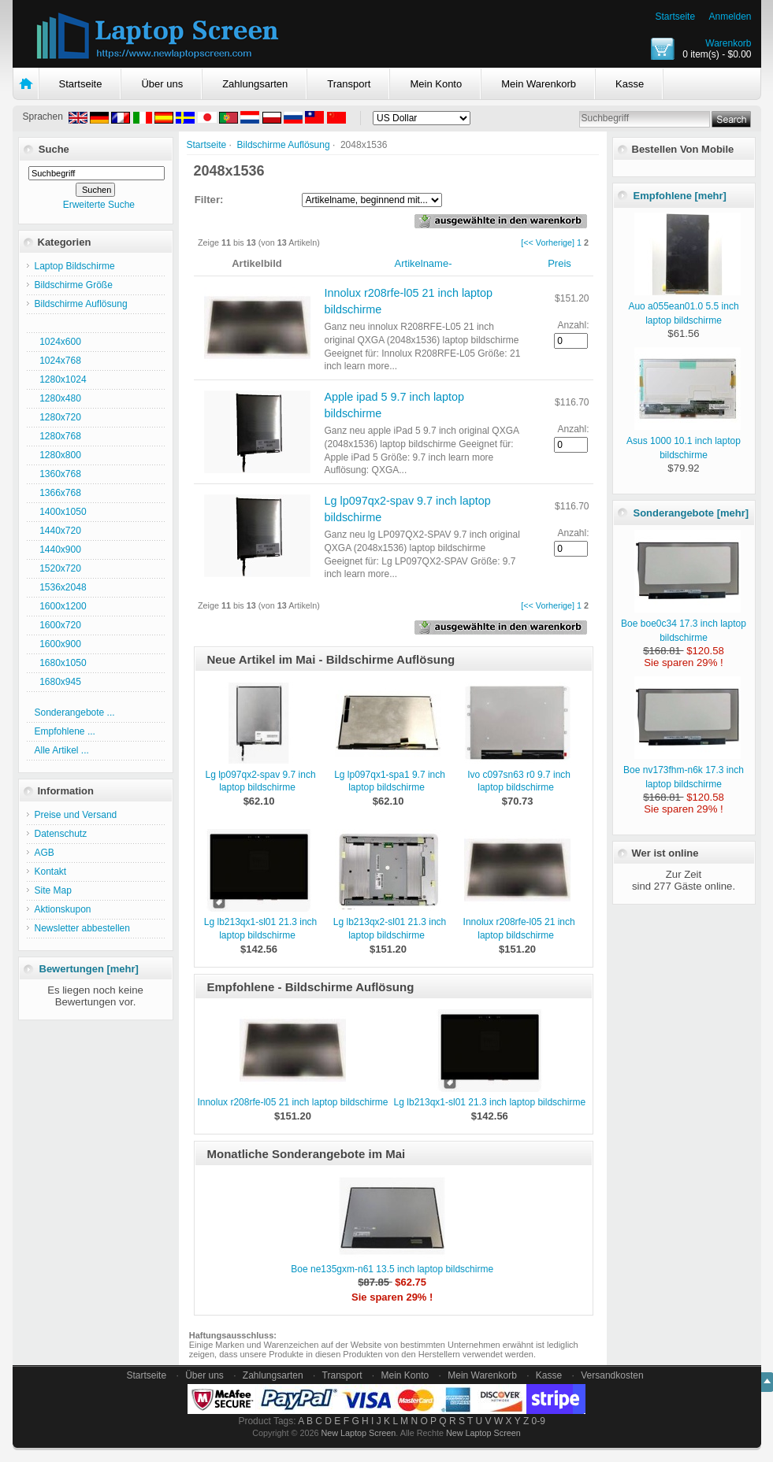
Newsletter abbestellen (82, 928)
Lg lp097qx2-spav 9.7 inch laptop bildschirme (260, 781)
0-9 (538, 1421)
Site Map (53, 890)
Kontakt (51, 871)
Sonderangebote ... (75, 712)
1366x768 (58, 492)
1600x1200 (61, 606)
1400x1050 (61, 511)
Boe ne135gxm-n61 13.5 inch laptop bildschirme (392, 1269)
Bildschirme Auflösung (283, 144)
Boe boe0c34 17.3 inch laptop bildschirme (683, 623)
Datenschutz (61, 833)
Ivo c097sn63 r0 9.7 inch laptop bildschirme (518, 781)
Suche (54, 149)
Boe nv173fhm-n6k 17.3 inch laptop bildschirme (683, 770)
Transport (348, 84)
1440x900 (58, 549)
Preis (559, 263)
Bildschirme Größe (74, 285)
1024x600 (58, 341)
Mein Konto (436, 84)
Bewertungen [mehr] (89, 969)
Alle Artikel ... (62, 750)
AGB (44, 852)
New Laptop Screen (358, 1433)
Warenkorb (728, 43)
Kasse (629, 84)
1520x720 (58, 568)
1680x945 (58, 681)
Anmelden (729, 16)
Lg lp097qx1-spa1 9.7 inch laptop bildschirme (389, 781)
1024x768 (58, 360)
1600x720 (58, 625)
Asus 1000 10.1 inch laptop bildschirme (683, 441)
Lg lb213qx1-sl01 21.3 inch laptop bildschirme (490, 1102)
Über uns (162, 84)
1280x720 (58, 417)
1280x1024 (61, 379)
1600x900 (58, 644)
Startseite (675, 16)
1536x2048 (61, 587)
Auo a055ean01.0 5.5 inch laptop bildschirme (684, 306)
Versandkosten (612, 1375)
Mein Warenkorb (538, 84)
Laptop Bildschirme (75, 266)
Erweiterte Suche (99, 204)
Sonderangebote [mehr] (691, 513)
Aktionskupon (63, 909)
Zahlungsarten (255, 84)
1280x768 (58, 436)
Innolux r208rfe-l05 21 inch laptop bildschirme (292, 1102)
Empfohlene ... (65, 731)
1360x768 (58, 473)
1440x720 (58, 530)
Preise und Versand (76, 814)
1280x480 (58, 398)
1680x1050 (61, 662)
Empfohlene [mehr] (680, 196)
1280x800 (58, 455)
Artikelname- (423, 263)
